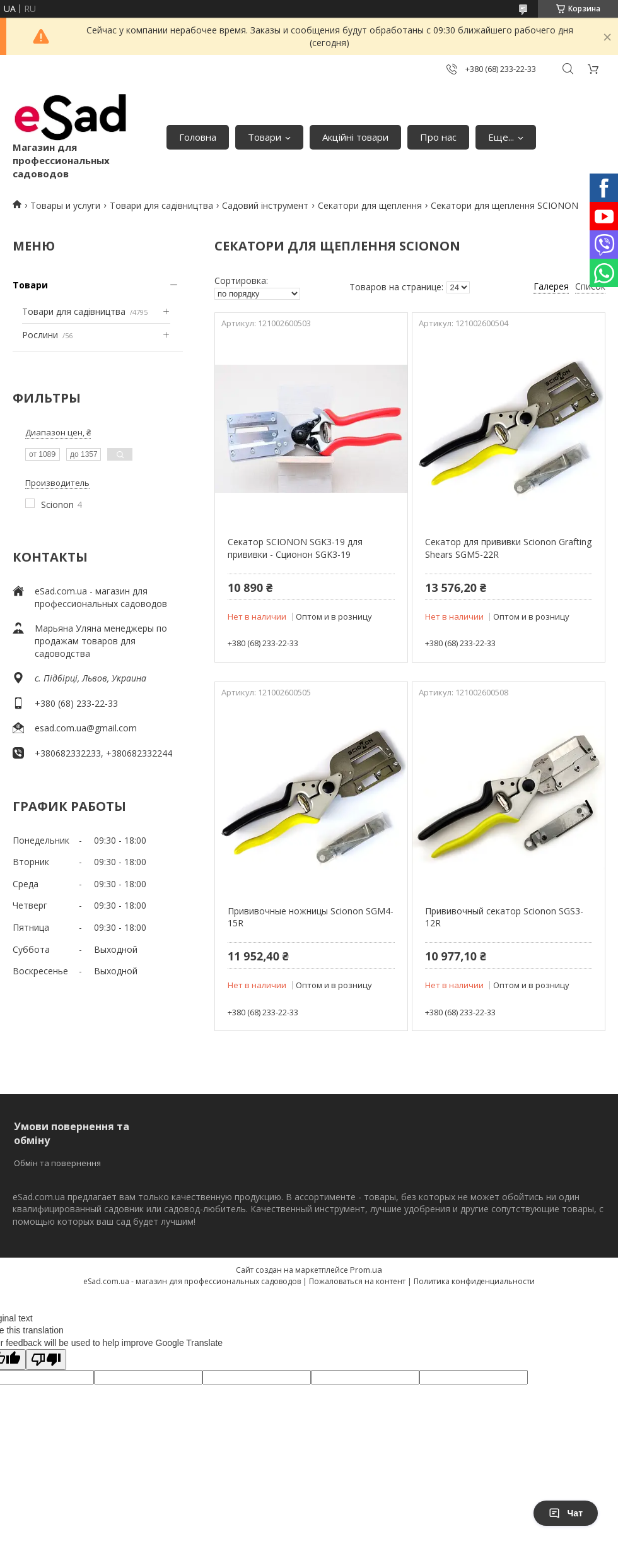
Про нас (438, 137)
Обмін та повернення (57, 1163)
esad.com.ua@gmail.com (86, 728)
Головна (197, 137)
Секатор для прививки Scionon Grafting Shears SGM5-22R (508, 548)
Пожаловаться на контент (357, 1281)
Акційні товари (355, 137)
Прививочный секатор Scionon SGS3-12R (504, 917)
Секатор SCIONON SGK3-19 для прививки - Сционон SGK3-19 (295, 548)
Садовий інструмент (265, 205)
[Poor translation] (46, 1359)
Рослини (40, 335)
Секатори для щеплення (370, 205)
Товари (264, 137)
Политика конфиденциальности (474, 1281)
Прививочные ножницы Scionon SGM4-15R (311, 917)
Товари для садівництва (161, 205)
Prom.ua (366, 1269)
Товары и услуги (65, 205)
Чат (566, 1513)
